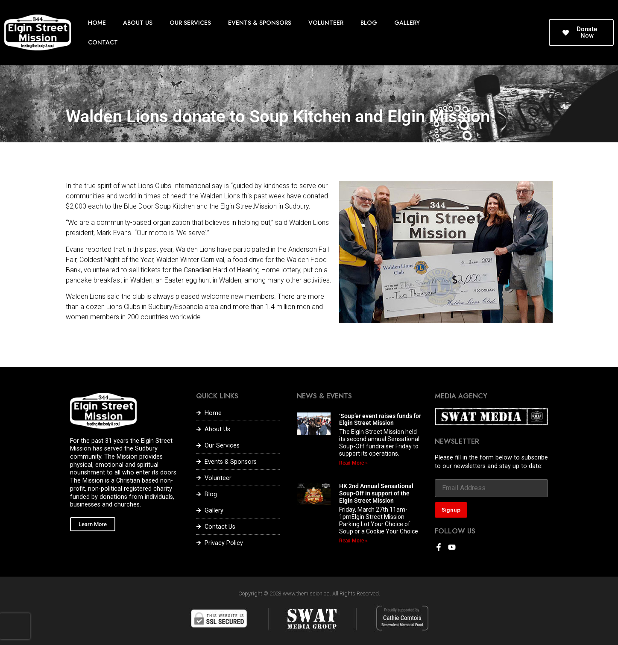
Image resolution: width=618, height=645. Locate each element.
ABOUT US (137, 22)
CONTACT (103, 42)
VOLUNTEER (325, 22)
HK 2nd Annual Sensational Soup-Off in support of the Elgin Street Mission (376, 493)
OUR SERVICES (190, 22)
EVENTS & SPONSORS (259, 22)
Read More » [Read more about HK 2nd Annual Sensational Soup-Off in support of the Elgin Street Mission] (353, 541)
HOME (97, 22)
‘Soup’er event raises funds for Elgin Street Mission (380, 419)
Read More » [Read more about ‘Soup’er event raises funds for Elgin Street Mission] (353, 463)
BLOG (368, 22)
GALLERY (407, 22)
